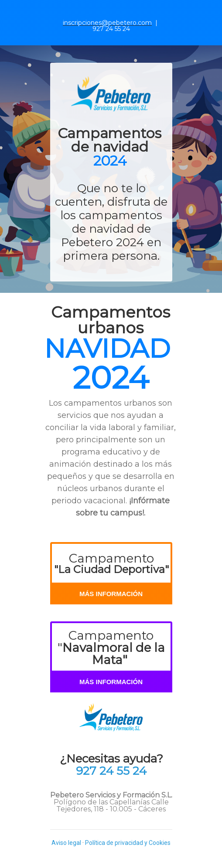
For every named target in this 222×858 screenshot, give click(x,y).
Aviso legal (66, 842)
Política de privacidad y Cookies (128, 842)
